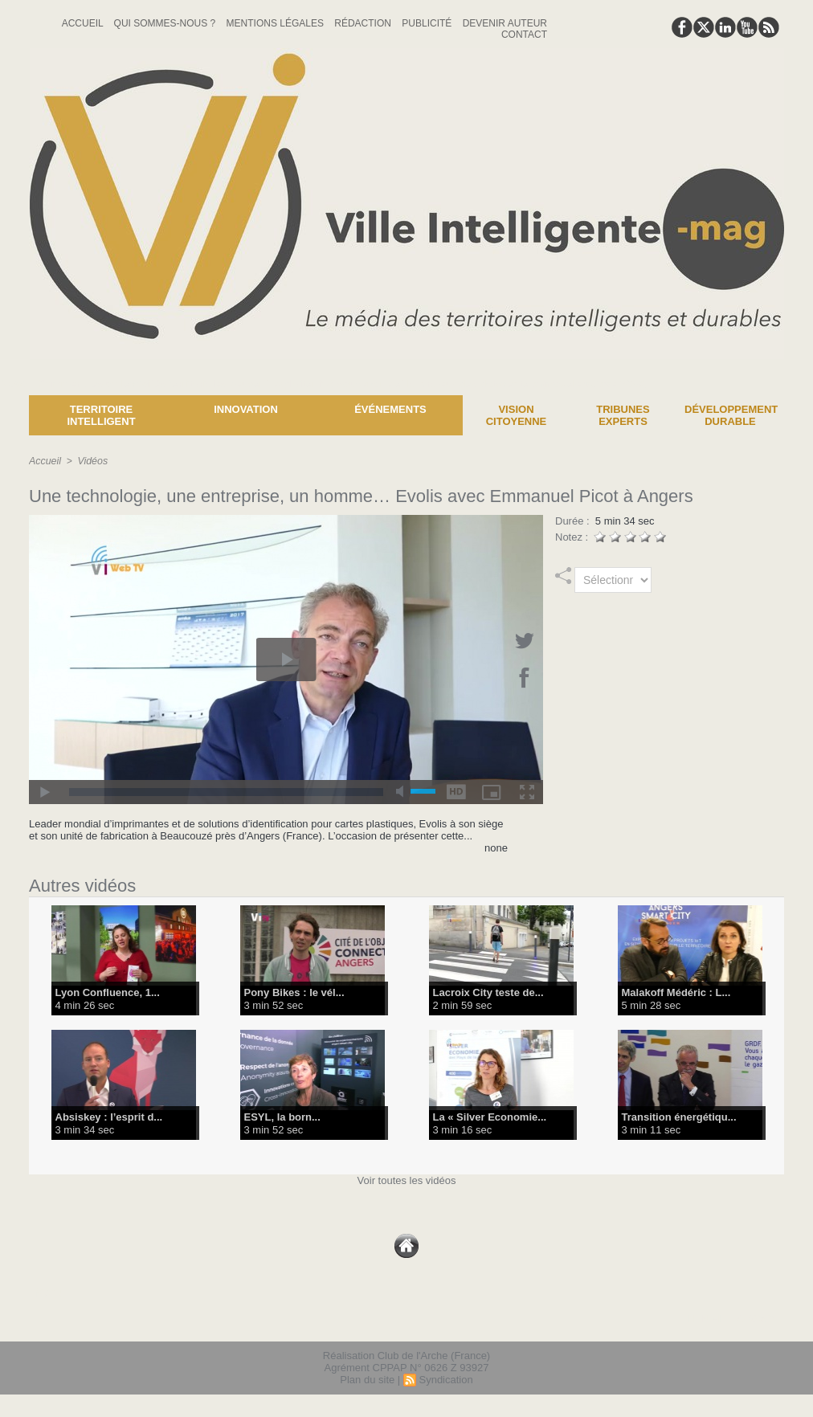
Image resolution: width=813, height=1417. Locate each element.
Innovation (246, 409)
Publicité (428, 23)
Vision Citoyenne (516, 415)
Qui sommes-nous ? (166, 23)
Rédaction (364, 23)
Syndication (445, 1380)
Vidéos (90, 461)
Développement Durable (731, 415)
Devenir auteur (505, 23)
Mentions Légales (277, 23)
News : (19, 383)
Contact (524, 34)
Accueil (84, 23)
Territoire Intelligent (101, 415)
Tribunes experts (622, 415)
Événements (390, 409)
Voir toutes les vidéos (406, 1180)
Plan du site (367, 1380)
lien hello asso (733, 1319)
